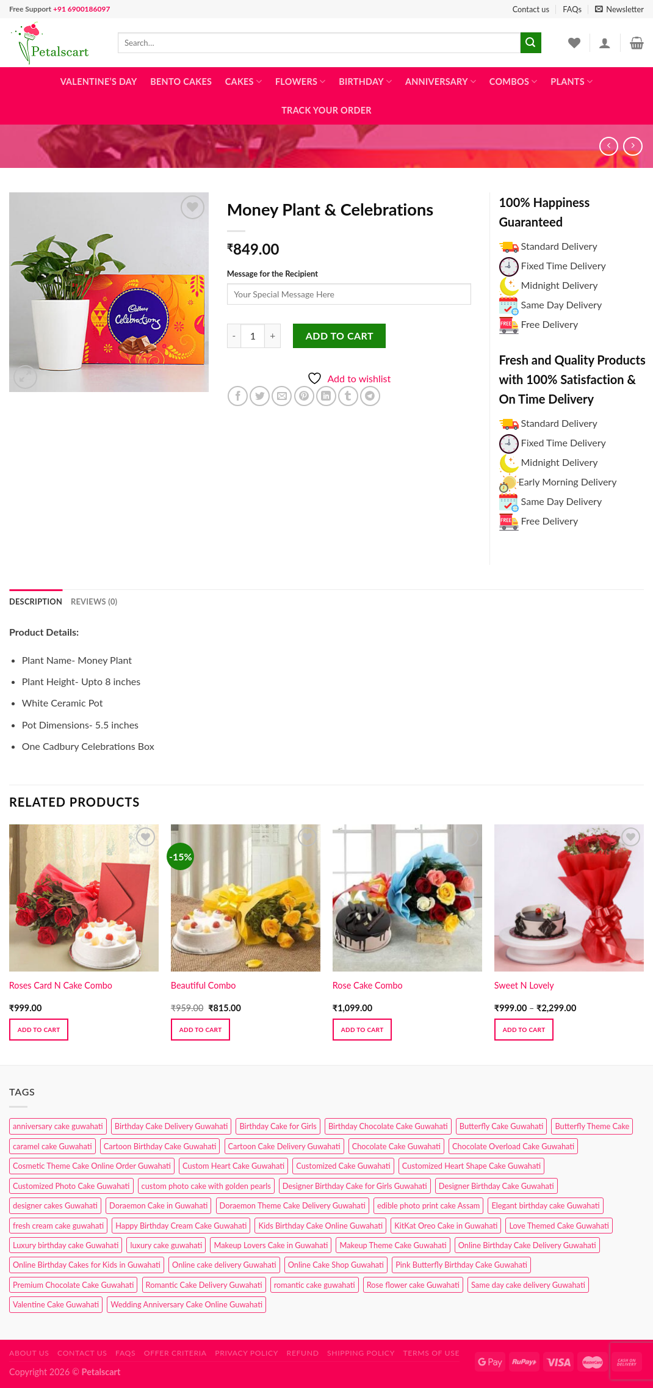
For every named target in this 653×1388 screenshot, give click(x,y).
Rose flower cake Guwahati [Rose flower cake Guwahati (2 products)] (413, 1285)
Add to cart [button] (39, 1029)
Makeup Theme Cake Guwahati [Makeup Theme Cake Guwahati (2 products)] (392, 1245)
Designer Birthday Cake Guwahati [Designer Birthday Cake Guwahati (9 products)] (496, 1186)
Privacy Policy (246, 1352)
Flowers (300, 81)
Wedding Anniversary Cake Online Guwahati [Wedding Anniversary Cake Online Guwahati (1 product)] (186, 1304)
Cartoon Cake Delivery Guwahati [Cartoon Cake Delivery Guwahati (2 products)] (284, 1146)
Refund (303, 1352)
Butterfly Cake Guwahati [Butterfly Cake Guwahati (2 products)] (502, 1126)
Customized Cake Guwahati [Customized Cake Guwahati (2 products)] (343, 1166)
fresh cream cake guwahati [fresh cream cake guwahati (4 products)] (58, 1225)
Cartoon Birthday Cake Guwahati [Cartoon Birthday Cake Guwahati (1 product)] (160, 1146)
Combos (513, 81)
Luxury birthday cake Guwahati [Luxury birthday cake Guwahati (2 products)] (65, 1245)
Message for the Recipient (272, 273)
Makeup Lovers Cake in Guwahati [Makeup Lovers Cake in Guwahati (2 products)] (271, 1245)
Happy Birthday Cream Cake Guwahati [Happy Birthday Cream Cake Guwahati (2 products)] (181, 1225)
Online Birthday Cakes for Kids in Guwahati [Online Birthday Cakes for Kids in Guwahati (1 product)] (87, 1265)
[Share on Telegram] (370, 396)
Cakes (243, 81)
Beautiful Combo (203, 985)
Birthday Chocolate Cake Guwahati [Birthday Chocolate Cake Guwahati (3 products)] (388, 1126)
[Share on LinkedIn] (326, 396)
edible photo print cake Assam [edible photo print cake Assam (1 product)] (428, 1205)
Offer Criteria (175, 1352)
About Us (29, 1352)
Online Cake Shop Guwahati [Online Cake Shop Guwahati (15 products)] (336, 1265)
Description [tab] (35, 601)
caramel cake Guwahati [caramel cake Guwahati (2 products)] (52, 1146)
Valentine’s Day (98, 81)
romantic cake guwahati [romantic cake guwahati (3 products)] (314, 1285)
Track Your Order (326, 110)
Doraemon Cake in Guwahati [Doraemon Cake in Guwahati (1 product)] (158, 1205)
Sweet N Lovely (524, 985)
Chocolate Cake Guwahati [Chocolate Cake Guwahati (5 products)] (396, 1146)
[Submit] (531, 42)
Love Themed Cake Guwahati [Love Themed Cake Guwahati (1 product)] (558, 1225)
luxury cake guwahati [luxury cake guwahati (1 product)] (166, 1245)
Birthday (365, 81)
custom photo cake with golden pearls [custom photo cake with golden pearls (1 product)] (206, 1186)
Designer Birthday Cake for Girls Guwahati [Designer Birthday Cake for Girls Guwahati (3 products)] (355, 1186)
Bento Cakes (181, 81)
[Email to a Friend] (282, 396)
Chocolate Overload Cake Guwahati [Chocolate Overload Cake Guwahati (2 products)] (513, 1146)
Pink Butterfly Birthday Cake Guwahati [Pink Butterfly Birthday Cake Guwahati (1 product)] (461, 1265)
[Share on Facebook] (238, 396)
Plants (571, 81)
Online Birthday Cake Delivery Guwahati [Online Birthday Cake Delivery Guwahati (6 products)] (527, 1245)
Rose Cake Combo (368, 985)
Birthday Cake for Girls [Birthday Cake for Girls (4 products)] (277, 1126)
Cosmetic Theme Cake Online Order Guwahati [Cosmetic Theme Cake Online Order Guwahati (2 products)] (92, 1166)
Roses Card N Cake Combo (60, 985)
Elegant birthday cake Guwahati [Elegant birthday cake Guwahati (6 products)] (545, 1205)
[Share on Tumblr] (348, 396)
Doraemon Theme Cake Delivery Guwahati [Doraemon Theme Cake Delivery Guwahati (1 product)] (293, 1205)
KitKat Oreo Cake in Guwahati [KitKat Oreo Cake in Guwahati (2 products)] (445, 1225)
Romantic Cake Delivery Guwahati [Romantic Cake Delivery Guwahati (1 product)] (204, 1285)
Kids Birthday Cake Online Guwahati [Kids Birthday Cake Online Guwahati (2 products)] (320, 1225)
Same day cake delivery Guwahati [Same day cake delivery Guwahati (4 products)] (528, 1285)
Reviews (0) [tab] (94, 601)
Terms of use (431, 1352)
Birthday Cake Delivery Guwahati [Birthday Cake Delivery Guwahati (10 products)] (171, 1126)
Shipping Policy (361, 1352)
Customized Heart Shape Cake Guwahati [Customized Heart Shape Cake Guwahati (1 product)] (471, 1166)
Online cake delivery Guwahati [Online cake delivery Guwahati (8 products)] (224, 1265)
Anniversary (440, 81)
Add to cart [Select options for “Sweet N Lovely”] (524, 1029)
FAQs (572, 9)
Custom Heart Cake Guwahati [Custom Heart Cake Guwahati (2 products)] (233, 1166)
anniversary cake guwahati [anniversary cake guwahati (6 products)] (58, 1126)
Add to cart (339, 335)
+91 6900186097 (81, 8)
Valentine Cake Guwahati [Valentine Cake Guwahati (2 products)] (56, 1304)
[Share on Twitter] (260, 396)
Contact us (531, 9)
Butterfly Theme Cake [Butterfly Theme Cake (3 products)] (592, 1126)
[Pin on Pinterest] (304, 396)
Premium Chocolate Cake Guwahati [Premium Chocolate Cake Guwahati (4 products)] (73, 1285)
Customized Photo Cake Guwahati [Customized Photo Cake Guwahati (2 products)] (71, 1186)
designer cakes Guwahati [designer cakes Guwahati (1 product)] (55, 1205)
